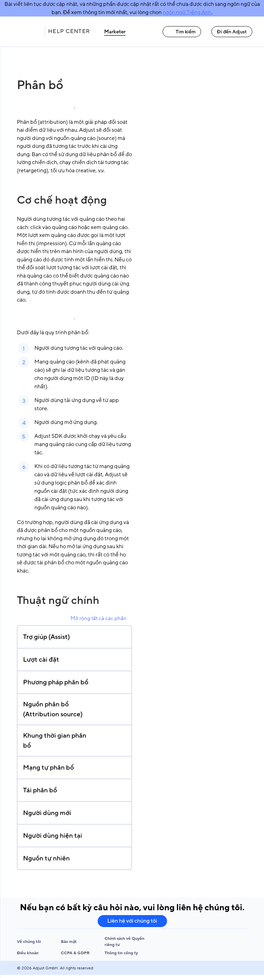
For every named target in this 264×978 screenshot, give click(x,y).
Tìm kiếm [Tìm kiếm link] (182, 32)
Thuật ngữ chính (58, 600)
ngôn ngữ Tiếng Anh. (187, 12)
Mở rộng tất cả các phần (98, 618)
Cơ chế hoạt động (62, 200)
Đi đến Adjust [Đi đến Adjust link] (232, 32)
